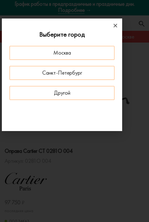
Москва (62, 52)
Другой (62, 92)
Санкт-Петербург (62, 72)
